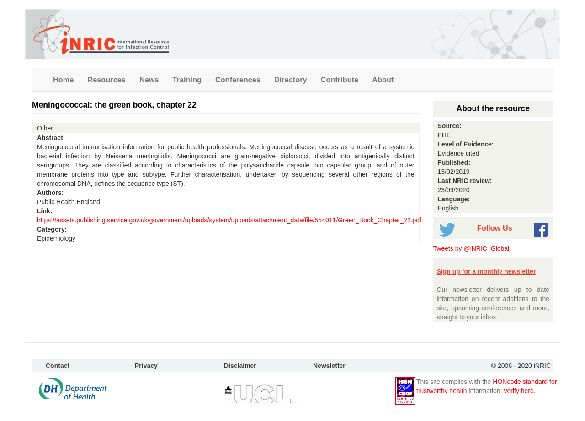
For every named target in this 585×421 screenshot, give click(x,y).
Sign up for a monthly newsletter (486, 271)
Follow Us (494, 228)
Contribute (340, 80)
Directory (290, 80)
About (383, 80)
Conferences (238, 80)
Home (63, 80)
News (149, 80)
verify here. (519, 390)
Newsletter (329, 365)
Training (187, 80)
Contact (57, 365)
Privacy (146, 365)
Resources (106, 80)
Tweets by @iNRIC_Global (471, 248)
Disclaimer (240, 365)
